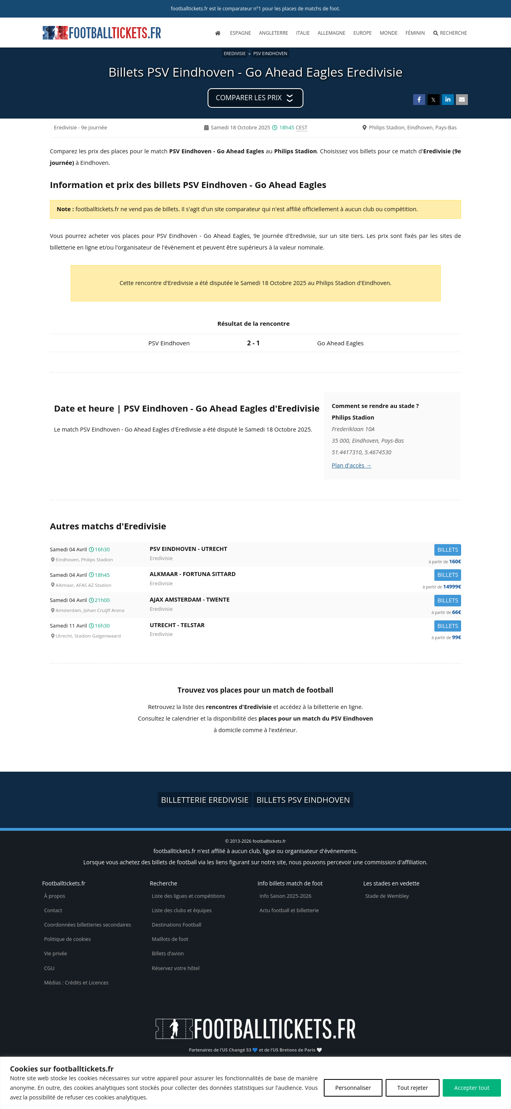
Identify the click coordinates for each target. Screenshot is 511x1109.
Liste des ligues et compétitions (188, 896)
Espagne (240, 33)
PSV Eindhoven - (305, 550)
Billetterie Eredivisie (204, 799)
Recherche (450, 33)
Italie (303, 33)
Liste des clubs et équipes (182, 910)
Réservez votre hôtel (176, 968)
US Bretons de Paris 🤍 (297, 1050)
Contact (53, 910)
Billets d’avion (168, 953)
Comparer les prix (249, 97)
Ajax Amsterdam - (305, 601)
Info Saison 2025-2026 (285, 896)
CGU (49, 968)
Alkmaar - (305, 575)
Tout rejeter (412, 1087)
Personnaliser (353, 1087)
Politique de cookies (67, 939)
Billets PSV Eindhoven (303, 799)
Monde (389, 33)
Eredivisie (235, 53)
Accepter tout (471, 1087)
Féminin (415, 33)
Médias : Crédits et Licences (76, 982)
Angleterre (273, 33)
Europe (362, 33)
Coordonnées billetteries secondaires (87, 924)
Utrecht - (305, 626)
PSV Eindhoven (270, 53)
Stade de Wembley (387, 896)
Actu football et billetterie (289, 910)
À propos (54, 896)
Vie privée (55, 953)
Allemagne (332, 33)
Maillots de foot (170, 939)
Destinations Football (176, 924)
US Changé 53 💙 (240, 1050)
